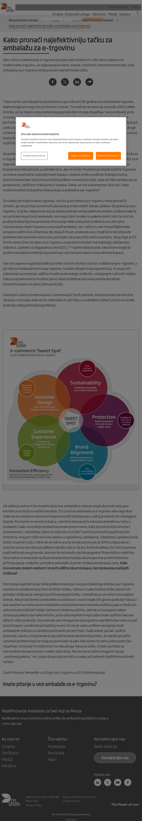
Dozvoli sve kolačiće (108, 156)
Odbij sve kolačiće (80, 156)
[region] (71, 141)
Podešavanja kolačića (34, 156)
